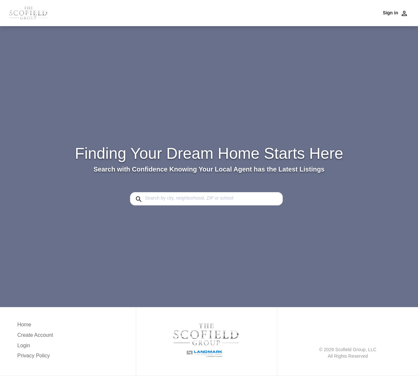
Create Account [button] (35, 335)
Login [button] (23, 345)
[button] (35, 347)
